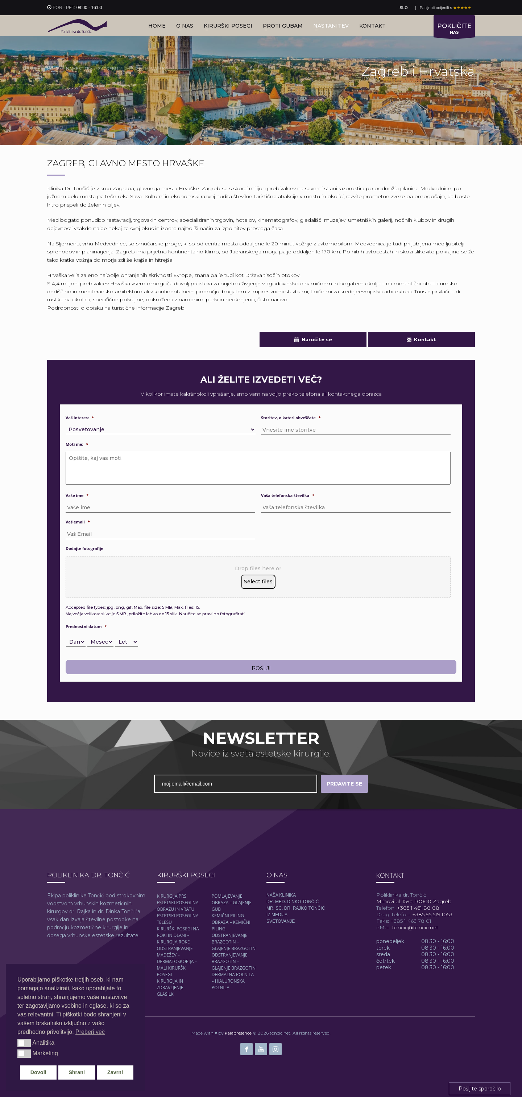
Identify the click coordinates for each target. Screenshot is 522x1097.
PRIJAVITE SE (344, 783)
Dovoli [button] (38, 1072)
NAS (454, 29)
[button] (24, 1043)
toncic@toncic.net (415, 927)
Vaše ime (77, 495)
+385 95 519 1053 (431, 914)
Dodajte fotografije (84, 548)
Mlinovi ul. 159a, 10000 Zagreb (414, 901)
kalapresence (238, 1033)
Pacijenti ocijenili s (445, 7)
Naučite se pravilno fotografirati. (212, 613)
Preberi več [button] (90, 1032)
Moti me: (77, 444)
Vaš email (78, 522)
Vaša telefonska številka (287, 495)
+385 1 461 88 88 (417, 908)
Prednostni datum (86, 626)
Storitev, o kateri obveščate (291, 417)
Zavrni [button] (115, 1072)
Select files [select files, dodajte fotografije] (258, 581)
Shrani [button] (77, 1072)
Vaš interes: (80, 417)
